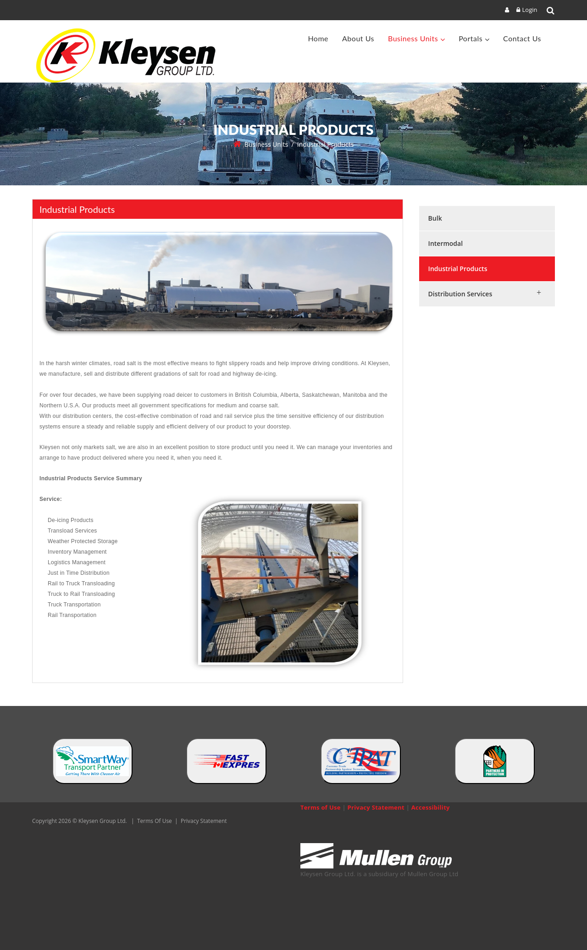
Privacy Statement (204, 821)
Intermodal (445, 243)
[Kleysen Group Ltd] (130, 55)
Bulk (435, 218)
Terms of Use (320, 807)
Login (529, 10)
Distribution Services (460, 293)
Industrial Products (457, 268)
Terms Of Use (154, 821)
